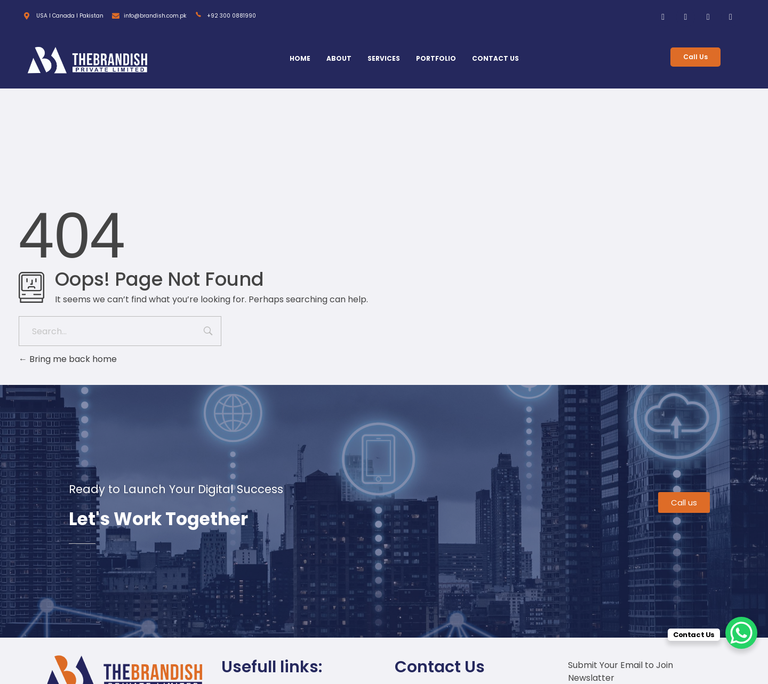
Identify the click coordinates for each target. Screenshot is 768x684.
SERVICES (383, 58)
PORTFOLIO (436, 58)
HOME (300, 58)
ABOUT (338, 58)
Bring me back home (68, 359)
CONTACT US (495, 58)
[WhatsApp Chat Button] (741, 633)
